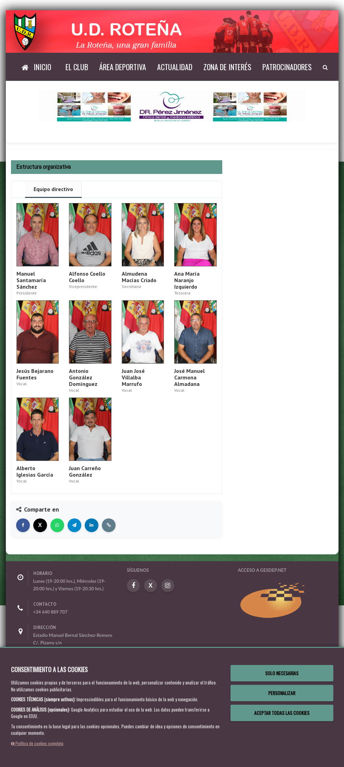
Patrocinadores (287, 66)
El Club (77, 66)
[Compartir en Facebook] (23, 525)
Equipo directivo (53, 189)
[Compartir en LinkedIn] (91, 525)
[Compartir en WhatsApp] (57, 525)
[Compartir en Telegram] (74, 525)
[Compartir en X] (40, 525)
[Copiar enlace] (109, 525)
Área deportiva (122, 66)
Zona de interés (227, 66)
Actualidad (174, 66)
